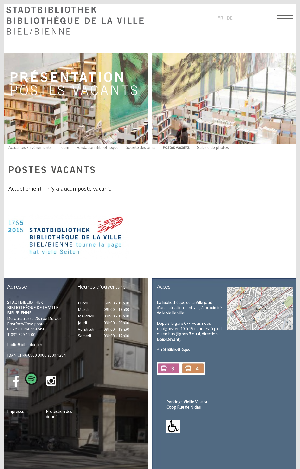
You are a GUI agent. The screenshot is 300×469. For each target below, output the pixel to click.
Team (64, 147)
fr (220, 17)
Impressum (17, 411)
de (230, 17)
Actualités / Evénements (29, 147)
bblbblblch (24, 344)
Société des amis (140, 147)
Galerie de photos (213, 147)
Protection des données (59, 414)
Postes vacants (176, 147)
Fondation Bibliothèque (97, 147)
